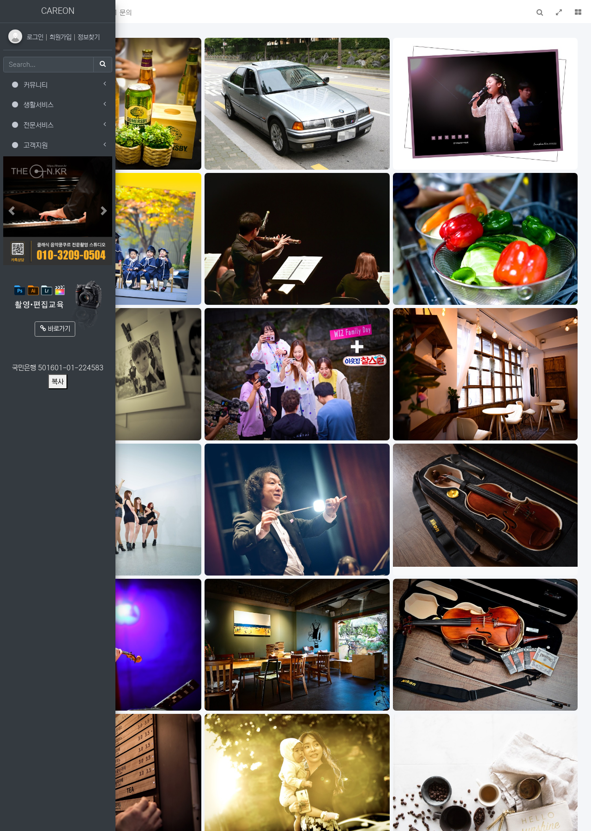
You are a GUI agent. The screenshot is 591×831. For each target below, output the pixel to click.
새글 (175, 13)
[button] (128, 11)
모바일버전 (570, 819)
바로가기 (55, 328)
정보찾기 (89, 37)
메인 (150, 13)
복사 (58, 382)
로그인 (36, 37)
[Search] (48, 64)
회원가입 (61, 37)
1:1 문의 (232, 13)
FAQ (200, 13)
